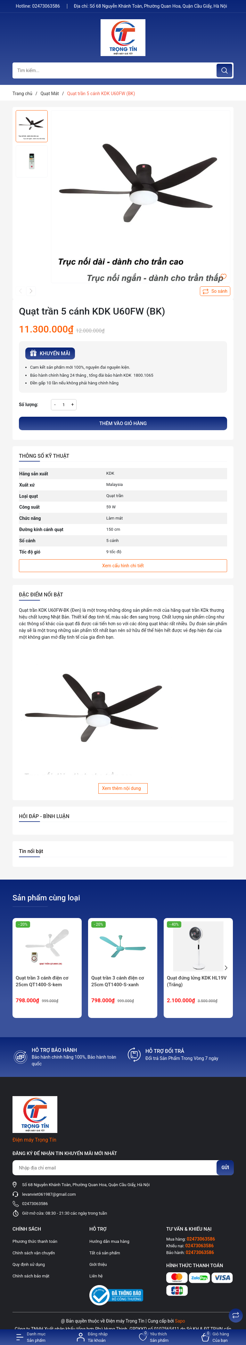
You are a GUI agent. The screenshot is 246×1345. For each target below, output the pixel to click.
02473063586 (46, 6)
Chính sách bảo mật (30, 1276)
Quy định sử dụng (28, 1264)
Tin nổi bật (31, 851)
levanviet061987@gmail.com (49, 1194)
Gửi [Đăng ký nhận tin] (225, 1167)
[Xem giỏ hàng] (215, 1337)
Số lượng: (28, 404)
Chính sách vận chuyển (33, 1253)
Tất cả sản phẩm (104, 1253)
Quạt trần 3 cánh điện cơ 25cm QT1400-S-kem (42, 981)
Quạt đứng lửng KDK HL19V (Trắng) (196, 981)
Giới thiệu (98, 1264)
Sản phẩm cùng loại (46, 897)
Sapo (180, 1321)
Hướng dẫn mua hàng (109, 1241)
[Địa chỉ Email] (123, 1167)
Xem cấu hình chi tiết (123, 565)
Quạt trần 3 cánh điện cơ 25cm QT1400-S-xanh (117, 981)
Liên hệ (96, 1276)
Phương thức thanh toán (34, 1241)
